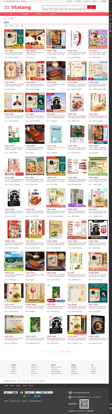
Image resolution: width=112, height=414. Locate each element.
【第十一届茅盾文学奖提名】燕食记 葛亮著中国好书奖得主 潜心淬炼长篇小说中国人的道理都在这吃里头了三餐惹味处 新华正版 (56, 180)
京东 (32, 380)
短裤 (65, 9)
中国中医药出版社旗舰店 (57, 216)
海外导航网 (42, 380)
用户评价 (93, 369)
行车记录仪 (93, 9)
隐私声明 (31, 385)
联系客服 (93, 371)
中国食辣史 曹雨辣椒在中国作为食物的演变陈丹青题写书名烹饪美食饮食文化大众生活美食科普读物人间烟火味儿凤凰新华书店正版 (77, 243)
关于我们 (6, 385)
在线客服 (103, 1)
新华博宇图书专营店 (77, 311)
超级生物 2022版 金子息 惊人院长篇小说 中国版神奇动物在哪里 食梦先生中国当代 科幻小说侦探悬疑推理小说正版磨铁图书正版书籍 (56, 339)
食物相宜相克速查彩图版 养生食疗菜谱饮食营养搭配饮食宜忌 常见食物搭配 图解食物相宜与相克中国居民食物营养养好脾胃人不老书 (35, 243)
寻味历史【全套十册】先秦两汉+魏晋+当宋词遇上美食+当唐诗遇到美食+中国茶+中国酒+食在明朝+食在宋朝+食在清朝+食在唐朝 (14, 116)
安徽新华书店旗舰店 (14, 57)
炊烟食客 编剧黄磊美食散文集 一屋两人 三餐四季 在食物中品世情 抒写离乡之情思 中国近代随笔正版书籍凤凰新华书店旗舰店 (98, 116)
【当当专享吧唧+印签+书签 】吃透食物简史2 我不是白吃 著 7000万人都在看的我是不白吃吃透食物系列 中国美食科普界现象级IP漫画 (98, 180)
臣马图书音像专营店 (14, 121)
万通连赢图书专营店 (98, 216)
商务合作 (93, 373)
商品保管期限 (74, 373)
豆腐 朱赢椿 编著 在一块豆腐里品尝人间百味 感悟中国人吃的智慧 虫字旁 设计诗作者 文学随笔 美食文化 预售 (77, 307)
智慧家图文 (95, 152)
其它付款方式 (34, 373)
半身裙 (69, 9)
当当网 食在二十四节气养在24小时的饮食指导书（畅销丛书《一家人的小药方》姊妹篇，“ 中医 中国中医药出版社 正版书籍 (14, 148)
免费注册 (23, 1)
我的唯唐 (78, 1)
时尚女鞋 (61, 9)
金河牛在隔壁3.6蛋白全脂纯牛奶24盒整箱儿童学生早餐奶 (14, 275)
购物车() (69, 1)
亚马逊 (36, 380)
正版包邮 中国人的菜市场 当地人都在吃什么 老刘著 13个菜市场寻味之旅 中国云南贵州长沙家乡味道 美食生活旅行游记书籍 (35, 339)
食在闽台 (32, 57)
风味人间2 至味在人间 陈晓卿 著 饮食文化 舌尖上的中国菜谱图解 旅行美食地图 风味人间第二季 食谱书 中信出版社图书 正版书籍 (14, 180)
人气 (17, 25)
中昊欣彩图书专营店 (14, 311)
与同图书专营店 (34, 184)
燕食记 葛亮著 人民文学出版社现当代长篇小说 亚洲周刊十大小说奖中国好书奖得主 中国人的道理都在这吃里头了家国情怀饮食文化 (98, 275)
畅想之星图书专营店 (35, 343)
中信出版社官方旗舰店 (14, 184)
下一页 (67, 351)
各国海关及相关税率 (56, 373)
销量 (11, 25)
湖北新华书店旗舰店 (98, 279)
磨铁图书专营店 (13, 216)
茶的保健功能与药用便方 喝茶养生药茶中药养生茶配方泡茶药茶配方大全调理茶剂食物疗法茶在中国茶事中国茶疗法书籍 (77, 275)
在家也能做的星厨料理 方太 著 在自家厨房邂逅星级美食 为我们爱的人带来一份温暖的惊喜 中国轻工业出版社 (98, 339)
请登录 (17, 1)
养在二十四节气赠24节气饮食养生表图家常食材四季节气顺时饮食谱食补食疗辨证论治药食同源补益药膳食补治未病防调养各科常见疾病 (98, 85)
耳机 (88, 9)
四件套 (51, 9)
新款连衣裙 (45, 9)
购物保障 (13, 371)
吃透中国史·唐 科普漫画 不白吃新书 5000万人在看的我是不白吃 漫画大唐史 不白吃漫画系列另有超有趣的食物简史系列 (35, 180)
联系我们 (12, 385)
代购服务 (25, 14)
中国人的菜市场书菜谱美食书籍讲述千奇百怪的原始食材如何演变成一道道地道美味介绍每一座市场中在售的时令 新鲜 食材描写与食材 (56, 307)
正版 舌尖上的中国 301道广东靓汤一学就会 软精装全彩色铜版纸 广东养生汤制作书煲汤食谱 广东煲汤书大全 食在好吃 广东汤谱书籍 (98, 212)
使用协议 (18, 385)
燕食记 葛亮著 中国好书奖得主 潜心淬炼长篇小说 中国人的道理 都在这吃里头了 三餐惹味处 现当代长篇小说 (98, 307)
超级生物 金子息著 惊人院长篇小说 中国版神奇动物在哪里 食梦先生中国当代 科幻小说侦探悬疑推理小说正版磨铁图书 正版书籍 (98, 243)
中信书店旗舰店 (97, 311)
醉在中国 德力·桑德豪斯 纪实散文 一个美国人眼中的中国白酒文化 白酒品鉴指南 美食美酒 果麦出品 (77, 212)
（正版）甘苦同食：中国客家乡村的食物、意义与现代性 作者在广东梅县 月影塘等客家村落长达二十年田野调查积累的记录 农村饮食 (98, 148)
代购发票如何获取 (55, 371)
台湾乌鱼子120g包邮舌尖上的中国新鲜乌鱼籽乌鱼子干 (35, 275)
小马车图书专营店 (55, 311)
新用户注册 (14, 373)
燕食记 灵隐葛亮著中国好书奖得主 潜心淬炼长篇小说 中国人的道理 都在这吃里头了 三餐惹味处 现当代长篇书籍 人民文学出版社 (35, 116)
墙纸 (85, 9)
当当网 (19, 380)
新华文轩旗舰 (12, 89)
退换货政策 (74, 367)
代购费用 (13, 369)
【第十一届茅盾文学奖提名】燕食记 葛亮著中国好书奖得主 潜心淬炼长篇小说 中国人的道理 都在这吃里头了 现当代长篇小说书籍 (14, 53)
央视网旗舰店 (54, 121)
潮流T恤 (56, 9)
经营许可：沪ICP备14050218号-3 (13, 401)
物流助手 (53, 14)
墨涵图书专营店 (76, 121)
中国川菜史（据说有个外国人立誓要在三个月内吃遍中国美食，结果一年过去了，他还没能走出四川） (77, 53)
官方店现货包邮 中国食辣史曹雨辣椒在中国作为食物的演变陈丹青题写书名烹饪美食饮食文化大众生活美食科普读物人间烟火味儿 (77, 180)
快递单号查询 (12, 380)
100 (64, 351)
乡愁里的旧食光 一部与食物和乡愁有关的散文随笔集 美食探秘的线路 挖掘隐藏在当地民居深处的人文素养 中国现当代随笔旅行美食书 (77, 85)
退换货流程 (74, 369)
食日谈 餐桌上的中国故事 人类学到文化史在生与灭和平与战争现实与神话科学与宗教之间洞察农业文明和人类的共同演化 (77, 148)
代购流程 (13, 367)
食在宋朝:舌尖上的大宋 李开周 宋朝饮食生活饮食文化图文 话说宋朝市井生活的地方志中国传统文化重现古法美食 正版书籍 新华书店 (14, 85)
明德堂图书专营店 (76, 279)
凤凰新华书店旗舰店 (77, 89)
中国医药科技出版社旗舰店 (99, 89)
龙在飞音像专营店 (13, 343)
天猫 (28, 380)
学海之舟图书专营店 (56, 248)
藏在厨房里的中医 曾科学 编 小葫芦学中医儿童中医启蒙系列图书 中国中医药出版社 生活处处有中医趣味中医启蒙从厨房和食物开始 (56, 212)
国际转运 (39, 14)
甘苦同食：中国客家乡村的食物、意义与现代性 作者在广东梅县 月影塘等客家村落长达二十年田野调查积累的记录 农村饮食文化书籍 (56, 53)
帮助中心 (95, 1)
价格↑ (22, 25)
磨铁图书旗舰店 (97, 57)
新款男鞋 (80, 9)
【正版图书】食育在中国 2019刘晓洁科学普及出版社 (56, 148)
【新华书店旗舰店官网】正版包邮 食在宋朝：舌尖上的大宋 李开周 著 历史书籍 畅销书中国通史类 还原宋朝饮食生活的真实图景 (35, 85)
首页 (10, 14)
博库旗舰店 (53, 57)
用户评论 (86, 1)
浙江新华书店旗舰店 (35, 89)
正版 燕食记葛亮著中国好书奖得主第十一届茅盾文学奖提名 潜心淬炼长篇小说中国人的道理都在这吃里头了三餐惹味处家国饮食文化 (56, 275)
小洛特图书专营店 (55, 279)
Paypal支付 (34, 369)
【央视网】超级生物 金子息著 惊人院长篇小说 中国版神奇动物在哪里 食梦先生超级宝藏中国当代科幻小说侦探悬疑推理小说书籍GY (56, 116)
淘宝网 (24, 380)
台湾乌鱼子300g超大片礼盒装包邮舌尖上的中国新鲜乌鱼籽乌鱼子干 (35, 148)
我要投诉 (73, 371)
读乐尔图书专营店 (76, 152)
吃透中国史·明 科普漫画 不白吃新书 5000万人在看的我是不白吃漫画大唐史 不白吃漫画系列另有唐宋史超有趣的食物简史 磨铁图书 (98, 53)
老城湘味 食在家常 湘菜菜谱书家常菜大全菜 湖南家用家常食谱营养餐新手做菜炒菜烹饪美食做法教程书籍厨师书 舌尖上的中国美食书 (77, 116)
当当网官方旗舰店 (76, 57)
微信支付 (33, 371)
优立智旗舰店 (54, 152)
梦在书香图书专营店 (35, 248)
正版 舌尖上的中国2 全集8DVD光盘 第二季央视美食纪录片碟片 (14, 339)
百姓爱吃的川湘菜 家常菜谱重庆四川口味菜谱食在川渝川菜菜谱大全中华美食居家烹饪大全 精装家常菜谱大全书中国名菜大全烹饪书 (35, 212)
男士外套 (74, 9)
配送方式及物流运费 (56, 367)
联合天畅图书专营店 (77, 184)
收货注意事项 (54, 369)
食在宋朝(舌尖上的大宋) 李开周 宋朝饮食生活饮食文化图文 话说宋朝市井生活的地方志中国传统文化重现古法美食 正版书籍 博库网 (35, 307)
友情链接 (24, 385)
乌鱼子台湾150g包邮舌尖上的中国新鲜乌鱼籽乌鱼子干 (56, 85)
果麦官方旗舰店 (76, 216)
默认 (6, 25)
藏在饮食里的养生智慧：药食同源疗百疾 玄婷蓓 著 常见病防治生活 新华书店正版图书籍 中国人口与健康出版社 (56, 243)
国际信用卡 (34, 367)
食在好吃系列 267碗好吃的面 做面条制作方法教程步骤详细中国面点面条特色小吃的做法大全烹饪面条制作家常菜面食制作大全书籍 (14, 307)
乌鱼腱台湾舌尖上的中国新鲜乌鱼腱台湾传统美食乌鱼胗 (35, 53)
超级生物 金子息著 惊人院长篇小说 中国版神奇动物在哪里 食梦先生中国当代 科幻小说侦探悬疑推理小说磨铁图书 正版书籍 (14, 212)
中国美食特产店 (13, 279)
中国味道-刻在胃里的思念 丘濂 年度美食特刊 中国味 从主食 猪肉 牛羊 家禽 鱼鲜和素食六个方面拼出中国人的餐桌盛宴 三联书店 (14, 243)
